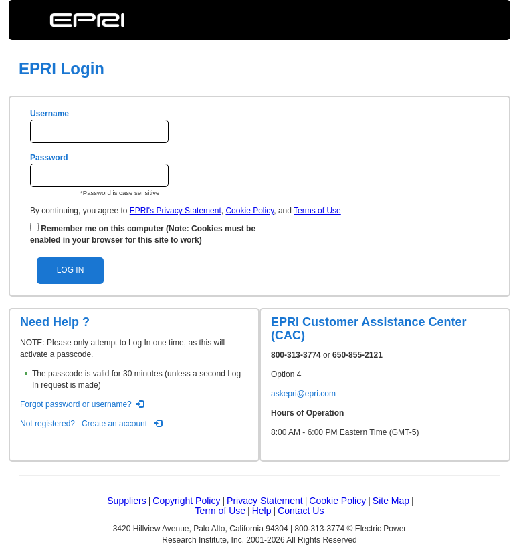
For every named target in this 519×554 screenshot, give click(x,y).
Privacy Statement (265, 501)
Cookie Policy (249, 210)
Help (262, 511)
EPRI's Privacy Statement (175, 210)
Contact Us (301, 511)
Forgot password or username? (76, 404)
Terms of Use (317, 210)
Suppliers (126, 501)
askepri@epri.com (303, 393)
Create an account (114, 423)
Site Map (391, 501)
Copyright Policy (186, 501)
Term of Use (220, 511)
